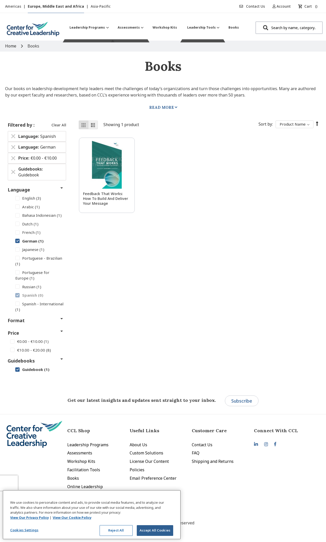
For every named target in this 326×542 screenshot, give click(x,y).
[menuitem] (88, 27)
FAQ (195, 453)
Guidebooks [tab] (21, 361)
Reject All (116, 530)
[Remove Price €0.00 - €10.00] (13, 158)
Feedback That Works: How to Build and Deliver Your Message (105, 198)
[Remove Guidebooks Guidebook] (13, 172)
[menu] (154, 27)
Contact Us (252, 6)
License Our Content (149, 461)
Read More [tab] (161, 107)
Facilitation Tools (83, 470)
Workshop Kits (81, 461)
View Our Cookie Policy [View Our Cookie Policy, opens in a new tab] (72, 517)
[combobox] (289, 27)
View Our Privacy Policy (29, 517)
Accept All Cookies (155, 530)
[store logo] (33, 31)
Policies (137, 470)
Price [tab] (13, 333)
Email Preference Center (153, 478)
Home (11, 46)
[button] (283, 6)
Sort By (265, 124)
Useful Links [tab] (144, 430)
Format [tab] (16, 320)
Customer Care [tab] (209, 430)
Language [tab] (19, 190)
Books (73, 478)
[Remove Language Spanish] (13, 136)
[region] (92, 514)
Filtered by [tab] (20, 125)
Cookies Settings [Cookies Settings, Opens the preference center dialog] (24, 530)
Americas (13, 6)
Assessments (79, 453)
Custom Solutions (146, 453)
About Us (138, 445)
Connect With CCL (276, 430)
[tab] (285, 430)
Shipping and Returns (213, 461)
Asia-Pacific (101, 6)
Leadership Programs (87, 445)
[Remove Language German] (13, 147)
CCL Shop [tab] (78, 430)
